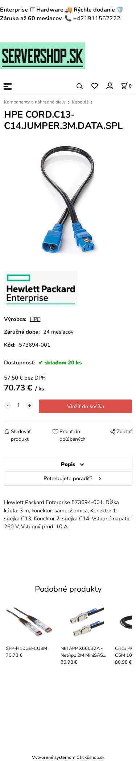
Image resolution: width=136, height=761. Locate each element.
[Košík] (126, 86)
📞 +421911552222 (92, 18)
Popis (68, 464)
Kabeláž (80, 102)
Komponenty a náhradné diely (35, 102)
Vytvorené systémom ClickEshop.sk (68, 757)
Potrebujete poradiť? (68, 478)
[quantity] (18, 405)
